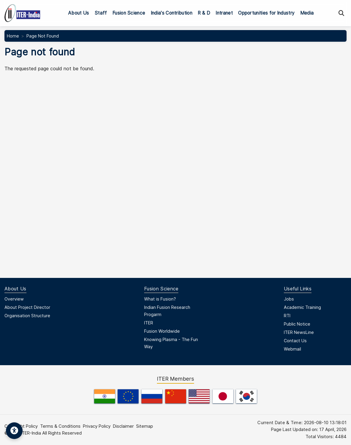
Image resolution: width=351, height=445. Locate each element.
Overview (14, 298)
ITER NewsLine (299, 332)
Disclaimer (123, 426)
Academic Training (302, 307)
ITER (148, 322)
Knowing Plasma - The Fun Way (171, 343)
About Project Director (27, 307)
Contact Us (295, 340)
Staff (101, 13)
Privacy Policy (97, 426)
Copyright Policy (21, 426)
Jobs (289, 298)
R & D (204, 13)
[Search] (341, 13)
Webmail (292, 348)
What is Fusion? (160, 298)
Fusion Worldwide (162, 331)
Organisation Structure (27, 315)
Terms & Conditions (60, 426)
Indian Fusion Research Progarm (167, 311)
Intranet (224, 13)
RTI (287, 315)
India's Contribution (171, 13)
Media (307, 13)
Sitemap (144, 426)
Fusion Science (128, 13)
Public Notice (297, 323)
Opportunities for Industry (266, 13)
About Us (78, 13)
